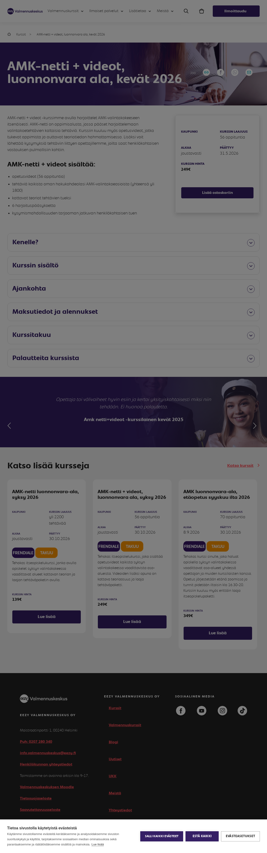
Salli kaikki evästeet (161, 836)
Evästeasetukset (240, 836)
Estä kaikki (202, 836)
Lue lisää (97, 844)
